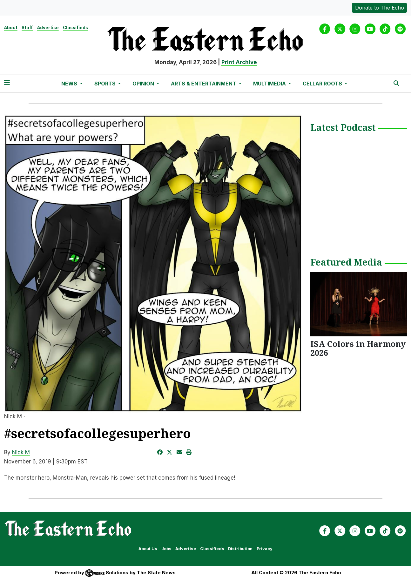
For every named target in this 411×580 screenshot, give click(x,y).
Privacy (265, 548)
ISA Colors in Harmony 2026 (358, 348)
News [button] (69, 83)
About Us (147, 548)
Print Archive (239, 62)
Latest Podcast (343, 128)
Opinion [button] (143, 83)
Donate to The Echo (379, 7)
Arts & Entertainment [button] (204, 83)
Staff (27, 27)
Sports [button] (105, 83)
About (10, 27)
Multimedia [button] (270, 83)
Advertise (48, 27)
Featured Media (346, 262)
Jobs (166, 548)
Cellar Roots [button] (323, 83)
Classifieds (75, 27)
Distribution (240, 548)
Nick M (21, 452)
